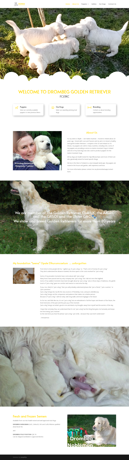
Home (68, 4)
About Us (75, 4)
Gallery (94, 4)
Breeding (96, 107)
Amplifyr (24, 457)
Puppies (84, 4)
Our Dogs (102, 4)
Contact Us (112, 4)
